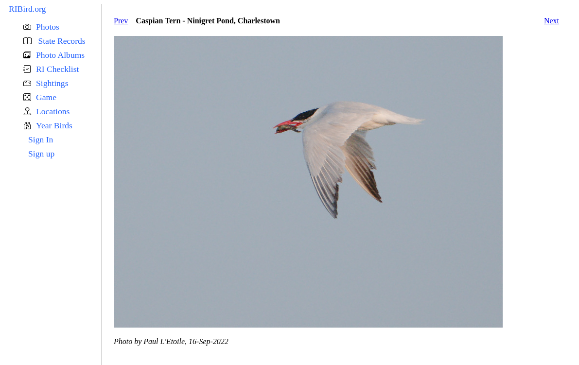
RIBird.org (27, 9)
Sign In (40, 139)
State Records (61, 41)
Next (551, 21)
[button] (62, 27)
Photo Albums (60, 55)
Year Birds (54, 125)
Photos (47, 27)
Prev (121, 21)
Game (46, 97)
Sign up (41, 153)
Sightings (52, 83)
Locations (53, 111)
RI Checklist (57, 69)
